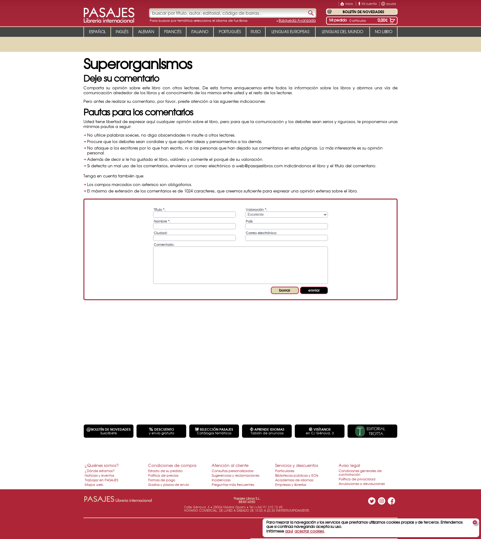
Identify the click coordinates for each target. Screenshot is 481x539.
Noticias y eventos (99, 475)
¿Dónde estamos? (100, 470)
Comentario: (164, 244)
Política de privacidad (357, 478)
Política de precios (163, 475)
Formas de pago (161, 479)
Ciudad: (160, 232)
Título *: (159, 209)
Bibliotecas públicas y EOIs (296, 475)
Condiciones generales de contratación (360, 472)
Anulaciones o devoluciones (362, 483)
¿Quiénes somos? (102, 465)
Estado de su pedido (165, 470)
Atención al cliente (230, 465)
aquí (289, 531)
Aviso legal (349, 465)
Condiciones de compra (172, 465)
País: (249, 221)
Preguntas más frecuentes (233, 484)
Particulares (284, 470)
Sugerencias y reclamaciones (235, 475)
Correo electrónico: (261, 232)
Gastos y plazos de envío (168, 484)
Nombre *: (162, 221)
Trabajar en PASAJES (101, 479)
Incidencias (221, 479)
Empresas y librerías (290, 484)
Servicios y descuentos (296, 465)
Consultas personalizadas (232, 470)
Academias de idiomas (294, 479)
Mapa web (94, 484)
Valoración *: (256, 209)
